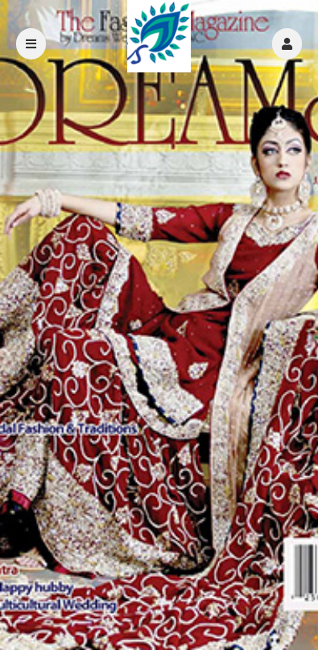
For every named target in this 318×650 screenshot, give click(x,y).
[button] (287, 44)
